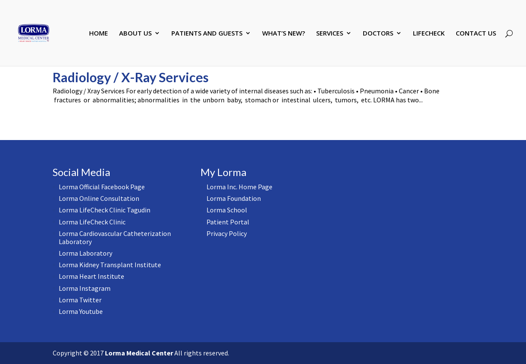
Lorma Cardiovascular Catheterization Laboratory (115, 237)
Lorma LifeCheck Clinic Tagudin (104, 210)
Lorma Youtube (81, 311)
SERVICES (329, 33)
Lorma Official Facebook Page (102, 186)
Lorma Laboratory (85, 253)
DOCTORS (378, 33)
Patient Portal (227, 222)
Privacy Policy (226, 233)
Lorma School (226, 210)
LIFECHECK (429, 33)
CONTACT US (476, 33)
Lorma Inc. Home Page (239, 186)
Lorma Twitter (80, 299)
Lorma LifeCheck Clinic (92, 222)
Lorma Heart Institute (91, 276)
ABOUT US (135, 33)
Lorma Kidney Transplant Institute (110, 264)
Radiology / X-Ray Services (131, 77)
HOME (98, 33)
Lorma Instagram (85, 288)
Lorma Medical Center (139, 353)
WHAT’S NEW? (283, 33)
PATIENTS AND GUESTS (206, 33)
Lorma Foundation (233, 198)
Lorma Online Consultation (99, 198)
